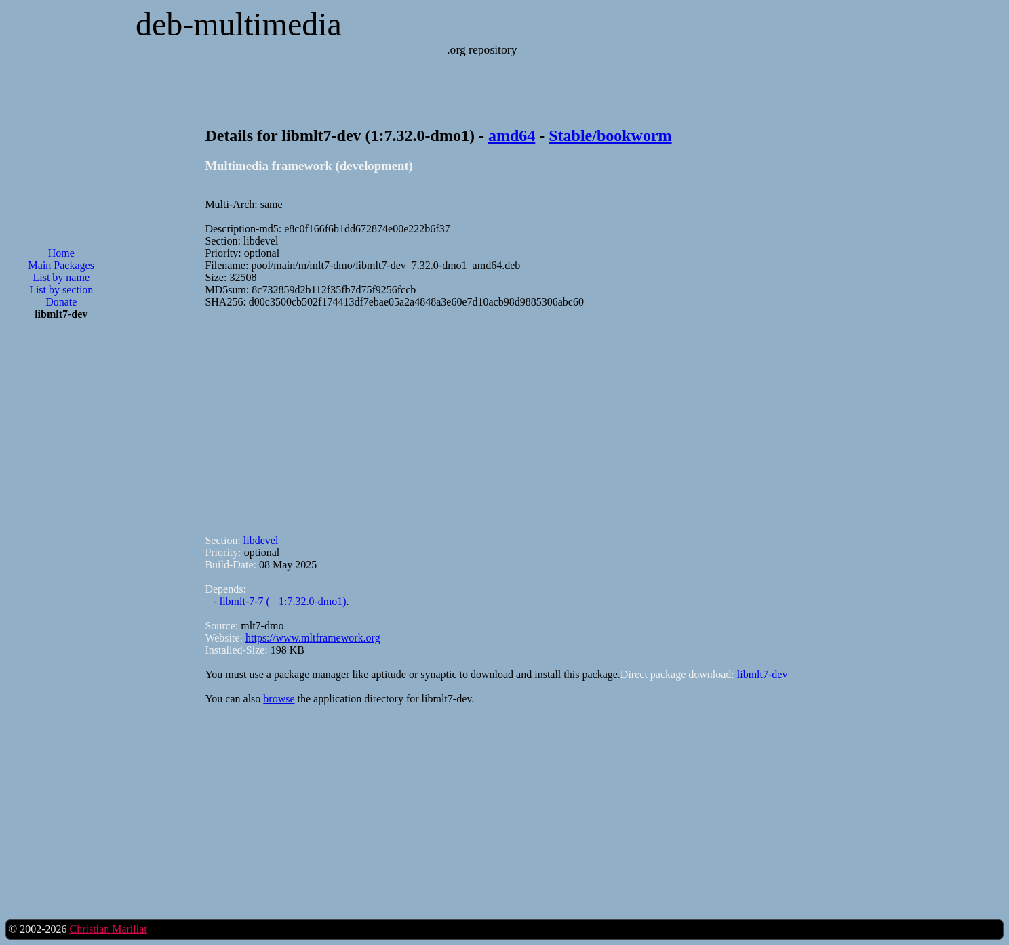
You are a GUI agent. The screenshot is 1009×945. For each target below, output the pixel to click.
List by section (61, 289)
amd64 (511, 135)
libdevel (261, 540)
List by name (61, 277)
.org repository (482, 49)
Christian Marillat (107, 929)
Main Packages (61, 265)
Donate (61, 302)
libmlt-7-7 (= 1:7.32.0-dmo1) (283, 601)
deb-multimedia (239, 24)
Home (61, 253)
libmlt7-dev (762, 674)
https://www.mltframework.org (312, 638)
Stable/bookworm (610, 135)
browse (278, 699)
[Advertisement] (61, 548)
